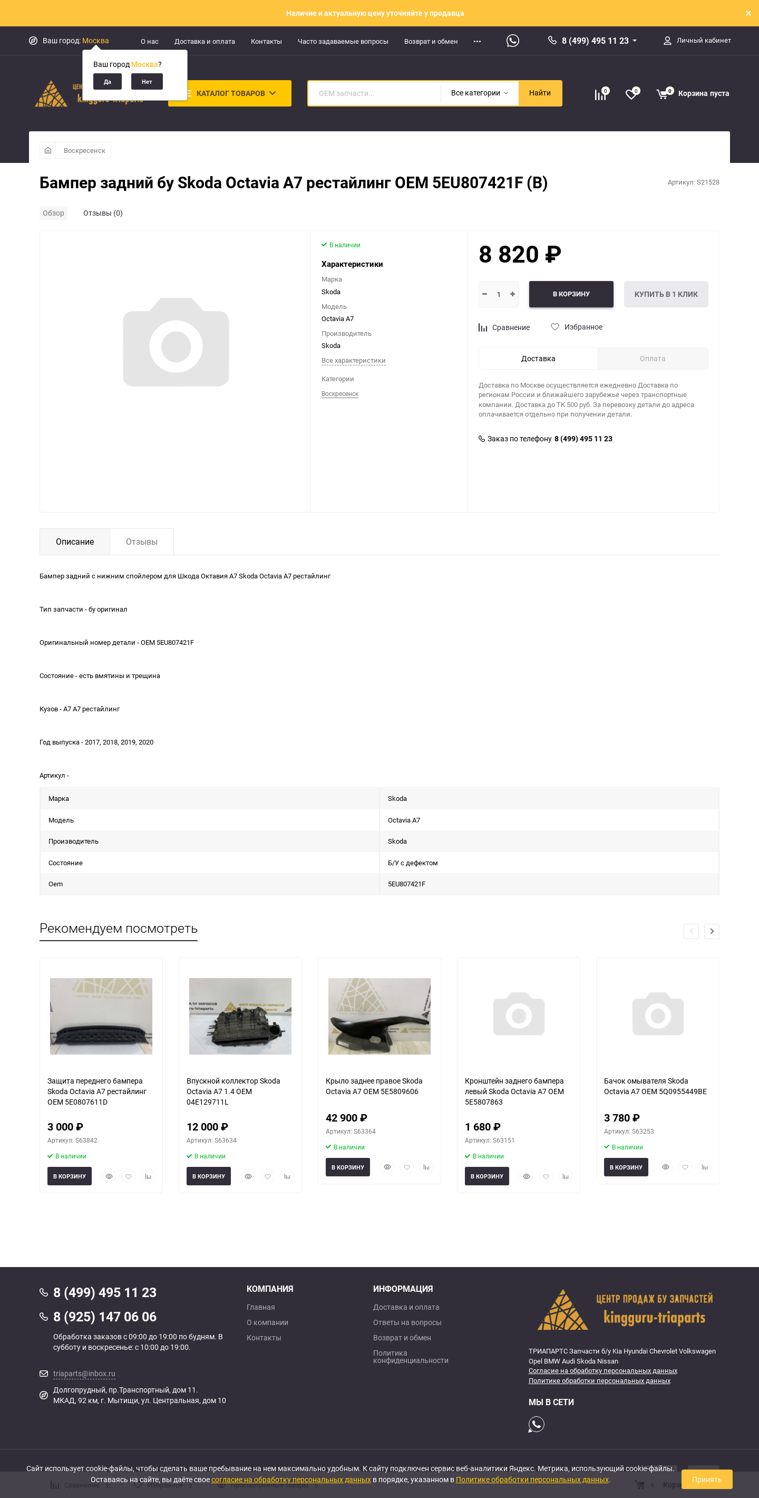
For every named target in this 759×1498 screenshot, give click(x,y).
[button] (711, 931)
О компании (267, 1322)
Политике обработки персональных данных (599, 1380)
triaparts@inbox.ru (84, 1373)
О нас (150, 41)
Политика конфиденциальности (411, 1356)
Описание (75, 541)
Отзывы (142, 541)
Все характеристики (354, 360)
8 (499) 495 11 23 (595, 40)
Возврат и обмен (431, 41)
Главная (261, 1307)
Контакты (266, 41)
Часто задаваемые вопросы (343, 41)
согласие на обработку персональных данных (291, 1479)
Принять (707, 1479)
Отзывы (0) (103, 213)
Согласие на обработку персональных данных (603, 1370)
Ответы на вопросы (407, 1322)
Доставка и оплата (204, 41)
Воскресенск (84, 150)
